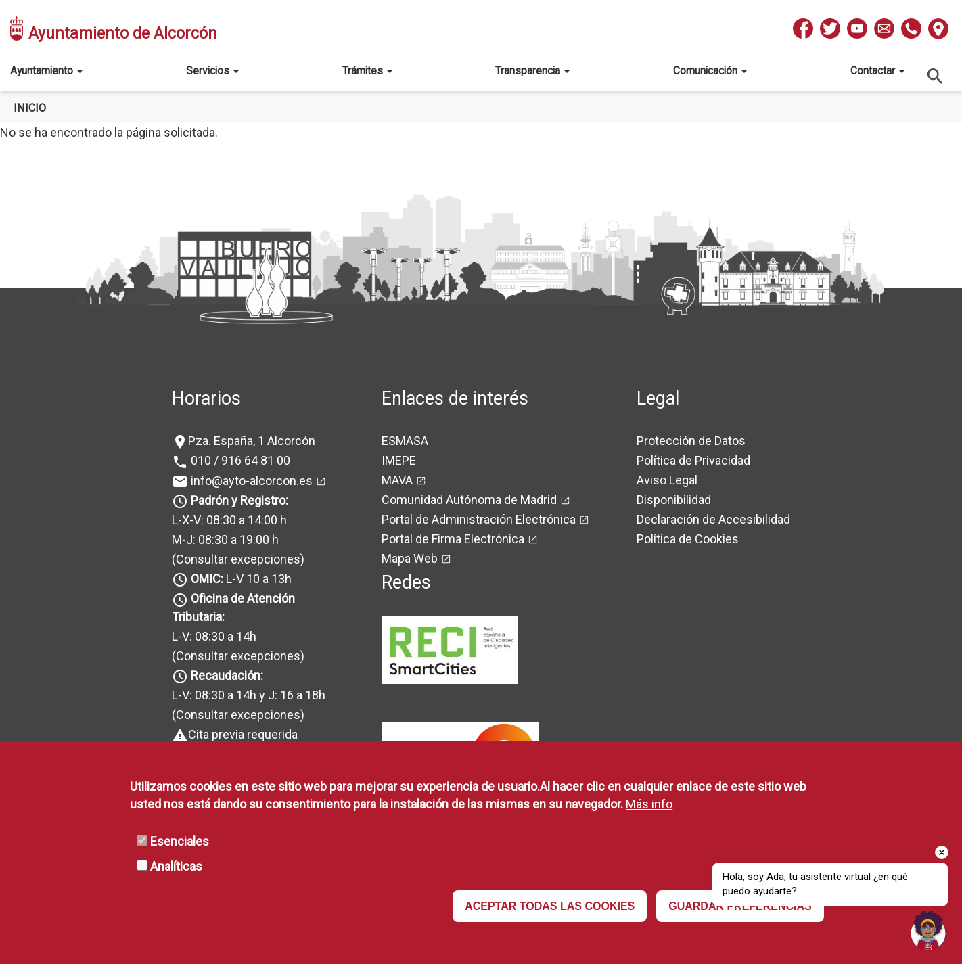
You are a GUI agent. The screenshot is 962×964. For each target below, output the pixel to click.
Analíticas (176, 866)
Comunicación (710, 70)
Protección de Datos (691, 441)
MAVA (397, 480)
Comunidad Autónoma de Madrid (469, 499)
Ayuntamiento (46, 70)
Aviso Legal (667, 480)
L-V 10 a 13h (240, 579)
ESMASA (405, 441)
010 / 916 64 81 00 (239, 460)
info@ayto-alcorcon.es (250, 481)
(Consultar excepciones (236, 559)
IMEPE (399, 460)
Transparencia (532, 70)
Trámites (367, 70)
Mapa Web (410, 558)
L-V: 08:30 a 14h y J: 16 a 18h (248, 695)
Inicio (30, 107)
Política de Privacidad (693, 460)
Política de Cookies (688, 539)
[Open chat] (928, 930)
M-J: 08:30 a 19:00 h (225, 539)
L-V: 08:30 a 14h (214, 636)
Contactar (877, 70)
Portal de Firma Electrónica (453, 539)
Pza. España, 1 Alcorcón (251, 441)
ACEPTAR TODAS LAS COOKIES (550, 906)
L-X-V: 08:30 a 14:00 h (229, 520)
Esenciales (179, 841)
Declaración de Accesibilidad (713, 519)
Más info (649, 804)
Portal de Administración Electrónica (479, 519)
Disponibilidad (674, 499)
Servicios (212, 70)
